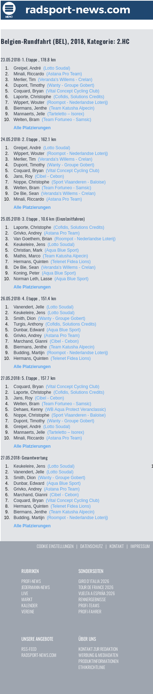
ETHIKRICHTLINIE (91, 667)
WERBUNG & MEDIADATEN (98, 655)
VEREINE (27, 611)
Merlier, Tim (25, 79)
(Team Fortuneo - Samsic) (66, 119)
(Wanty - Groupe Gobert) (70, 85)
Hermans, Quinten (31, 261)
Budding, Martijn (29, 352)
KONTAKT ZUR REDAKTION (98, 649)
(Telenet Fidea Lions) (71, 261)
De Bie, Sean (26, 193)
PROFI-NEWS (31, 581)
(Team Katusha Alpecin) (72, 108)
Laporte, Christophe (32, 96)
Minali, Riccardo (29, 73)
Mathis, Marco (27, 255)
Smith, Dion (25, 318)
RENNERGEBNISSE (92, 599)
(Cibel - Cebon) (49, 176)
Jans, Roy (23, 176)
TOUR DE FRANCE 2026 (95, 587)
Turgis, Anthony (28, 324)
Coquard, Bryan (29, 91)
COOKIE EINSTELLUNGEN (55, 546)
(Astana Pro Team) (64, 73)
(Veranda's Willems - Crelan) (65, 79)
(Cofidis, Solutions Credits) (78, 96)
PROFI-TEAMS (89, 605)
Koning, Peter (27, 273)
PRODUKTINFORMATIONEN (98, 661)
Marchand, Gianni (30, 341)
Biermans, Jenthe (30, 108)
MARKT (26, 599)
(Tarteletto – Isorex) (65, 113)
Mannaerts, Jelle (29, 113)
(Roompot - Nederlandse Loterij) (77, 102)
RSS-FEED (28, 649)
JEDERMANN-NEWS (35, 587)
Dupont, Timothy (29, 85)
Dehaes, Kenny (28, 409)
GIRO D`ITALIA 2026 (93, 581)
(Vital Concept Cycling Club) (73, 91)
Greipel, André (27, 68)
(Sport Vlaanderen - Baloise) (79, 182)
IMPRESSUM (140, 546)
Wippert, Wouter (29, 102)
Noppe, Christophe (31, 182)
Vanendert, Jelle (29, 307)
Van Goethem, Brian (33, 238)
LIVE (24, 593)
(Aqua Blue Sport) (61, 250)
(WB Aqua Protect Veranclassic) (75, 409)
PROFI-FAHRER (89, 611)
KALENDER (29, 605)
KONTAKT (116, 546)
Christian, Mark (28, 250)
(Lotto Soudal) (56, 68)
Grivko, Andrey (28, 233)
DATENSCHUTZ (91, 546)
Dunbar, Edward (29, 329)
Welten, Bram (26, 119)
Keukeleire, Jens (29, 244)
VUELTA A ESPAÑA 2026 (96, 593)
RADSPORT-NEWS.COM (38, 655)
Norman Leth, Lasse (33, 278)
